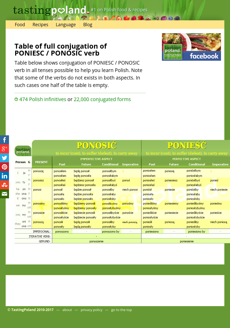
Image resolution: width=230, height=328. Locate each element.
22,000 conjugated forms (102, 99)
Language (66, 25)
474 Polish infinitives (42, 99)
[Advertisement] (68, 120)
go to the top (121, 309)
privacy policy (91, 309)
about (67, 309)
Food (20, 25)
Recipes (40, 25)
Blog (87, 25)
